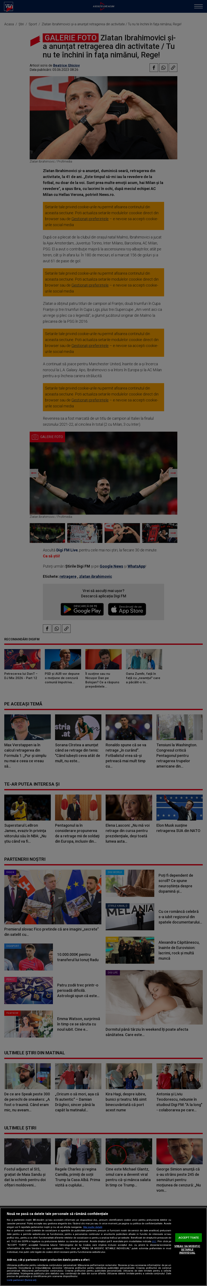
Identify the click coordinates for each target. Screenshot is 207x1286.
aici (154, 1241)
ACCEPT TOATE (188, 1237)
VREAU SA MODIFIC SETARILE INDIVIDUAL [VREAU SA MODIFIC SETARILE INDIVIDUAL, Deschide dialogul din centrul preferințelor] (187, 1249)
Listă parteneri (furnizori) (21, 1280)
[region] (103, 1246)
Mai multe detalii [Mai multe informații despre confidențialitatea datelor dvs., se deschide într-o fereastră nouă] (92, 1227)
